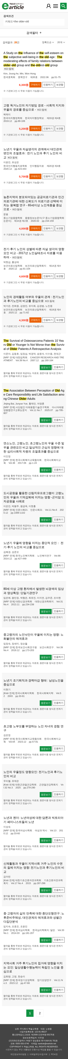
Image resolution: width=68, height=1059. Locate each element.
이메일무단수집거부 (39, 1054)
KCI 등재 (9, 68)
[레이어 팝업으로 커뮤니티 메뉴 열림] (55, 6)
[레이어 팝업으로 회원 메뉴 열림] (48, 6)
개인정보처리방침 (18, 1054)
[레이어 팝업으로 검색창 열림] (63, 6)
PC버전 (54, 1054)
